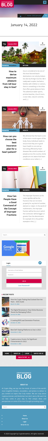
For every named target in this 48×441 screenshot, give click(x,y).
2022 (33, 16)
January (38, 16)
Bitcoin (25, 65)
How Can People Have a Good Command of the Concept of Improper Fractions (9, 205)
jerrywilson (12, 65)
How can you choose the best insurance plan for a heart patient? (9, 144)
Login (8, 263)
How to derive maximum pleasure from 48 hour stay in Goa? (9, 79)
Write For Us (38, 353)
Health (25, 130)
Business (26, 190)
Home (29, 16)
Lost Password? (24, 285)
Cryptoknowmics (24, 434)
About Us (17, 353)
